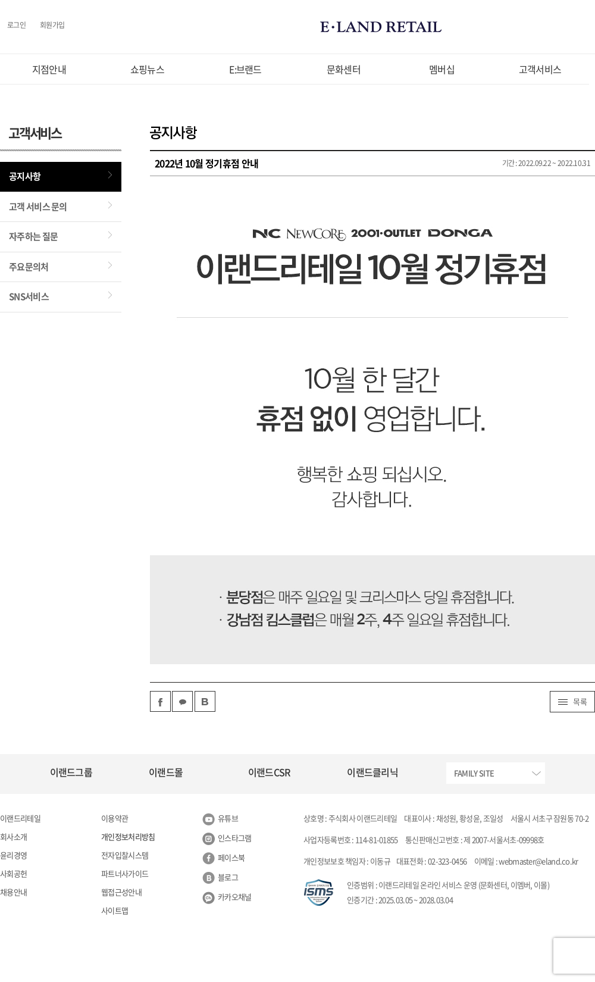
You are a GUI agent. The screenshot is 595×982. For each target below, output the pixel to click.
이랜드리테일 (20, 818)
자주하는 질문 (33, 236)
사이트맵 (114, 910)
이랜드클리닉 (372, 772)
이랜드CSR (269, 772)
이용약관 (114, 818)
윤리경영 (13, 855)
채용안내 (13, 891)
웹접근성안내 (121, 891)
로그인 (16, 25)
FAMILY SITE (474, 772)
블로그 (228, 877)
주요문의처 (29, 266)
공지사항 (24, 176)
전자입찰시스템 (124, 855)
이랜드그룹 (71, 772)
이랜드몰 (166, 772)
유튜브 (228, 818)
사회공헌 (13, 873)
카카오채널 (235, 896)
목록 (572, 701)
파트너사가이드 (124, 873)
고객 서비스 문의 (38, 206)
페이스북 (231, 857)
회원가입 (52, 25)
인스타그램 (235, 837)
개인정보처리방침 (128, 836)
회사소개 (13, 836)
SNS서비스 (29, 296)
